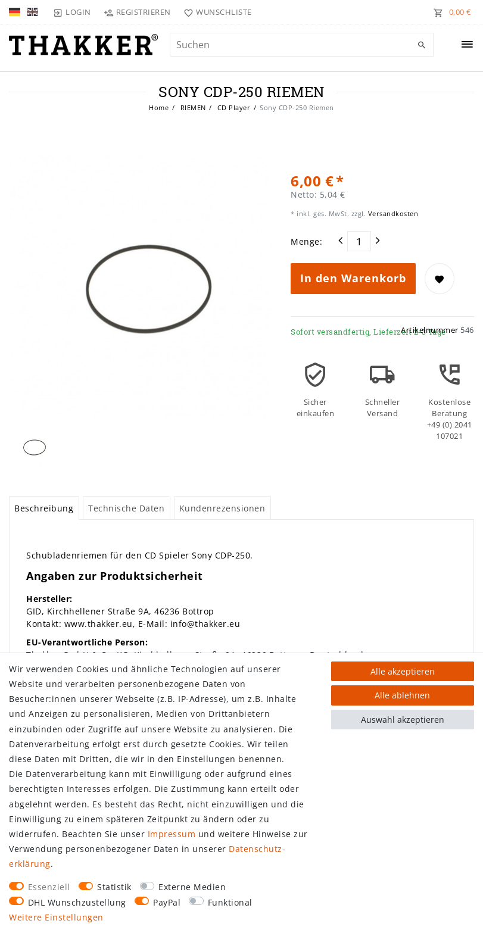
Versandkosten (392, 213)
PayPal (166, 902)
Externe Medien (192, 887)
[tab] (44, 508)
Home (159, 107)
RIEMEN (192, 107)
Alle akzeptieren (402, 671)
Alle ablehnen (402, 695)
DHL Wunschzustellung (77, 902)
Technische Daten (126, 508)
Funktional (230, 902)
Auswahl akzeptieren (402, 719)
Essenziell (49, 887)
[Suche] (421, 45)
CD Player (232, 107)
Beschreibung (43, 508)
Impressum (172, 834)
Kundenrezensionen (222, 508)
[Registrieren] (137, 12)
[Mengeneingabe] (359, 241)
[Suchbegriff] (302, 45)
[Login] (72, 12)
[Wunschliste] (215, 12)
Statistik (114, 887)
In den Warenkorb (353, 278)
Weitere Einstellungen (56, 917)
